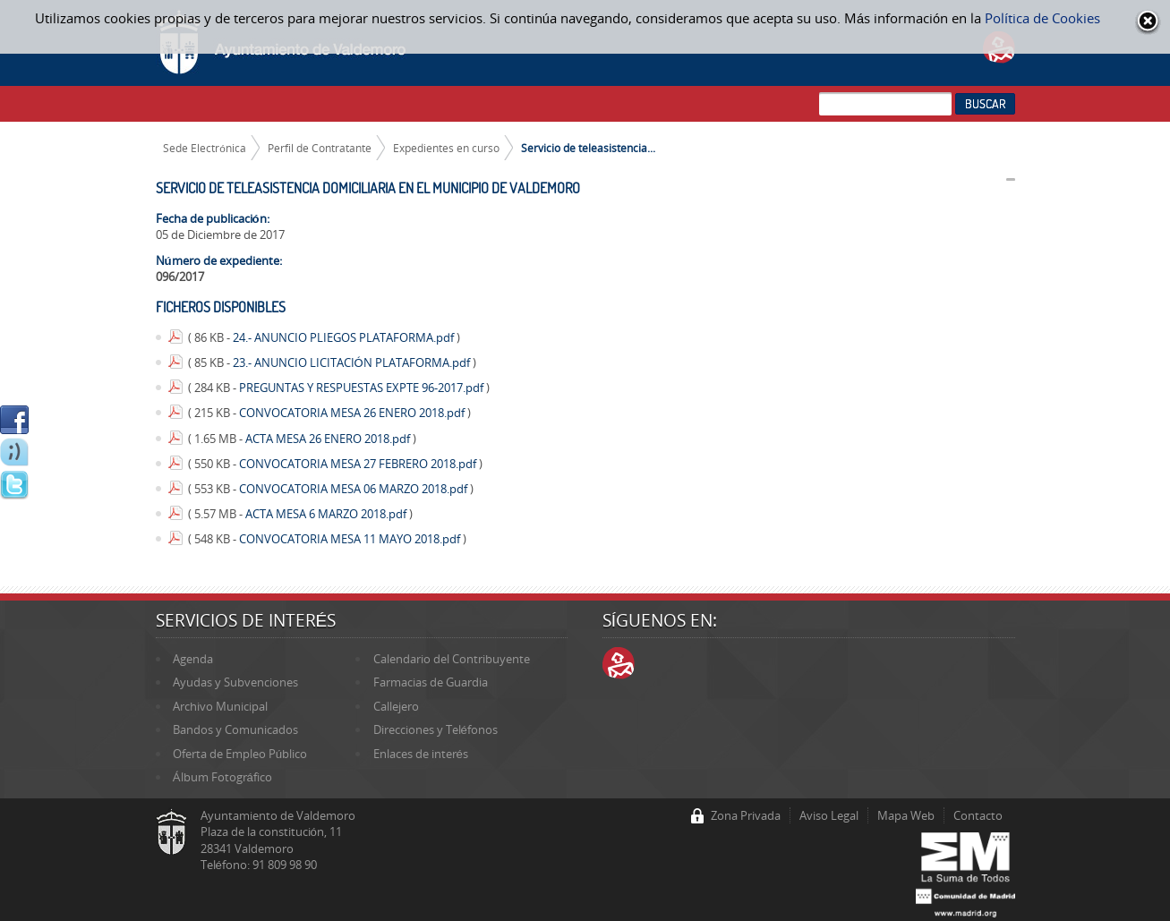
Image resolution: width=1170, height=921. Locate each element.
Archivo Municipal (220, 706)
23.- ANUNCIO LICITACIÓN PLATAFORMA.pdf (353, 362)
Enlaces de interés (420, 754)
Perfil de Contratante (319, 148)
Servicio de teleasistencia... (588, 148)
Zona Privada (746, 815)
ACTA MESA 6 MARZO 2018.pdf (327, 514)
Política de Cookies (1042, 18)
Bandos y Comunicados (235, 729)
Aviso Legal (828, 815)
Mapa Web (906, 815)
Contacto (978, 815)
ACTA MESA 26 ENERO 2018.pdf (329, 439)
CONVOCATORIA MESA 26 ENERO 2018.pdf (353, 413)
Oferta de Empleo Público (240, 754)
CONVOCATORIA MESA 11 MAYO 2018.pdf (351, 539)
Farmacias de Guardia (430, 682)
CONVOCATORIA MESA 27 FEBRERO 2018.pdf (359, 464)
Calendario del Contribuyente (451, 659)
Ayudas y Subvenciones (235, 682)
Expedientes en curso (446, 148)
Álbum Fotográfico (222, 777)
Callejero (396, 706)
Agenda (193, 659)
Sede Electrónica (204, 148)
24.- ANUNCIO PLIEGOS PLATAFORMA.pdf (345, 337)
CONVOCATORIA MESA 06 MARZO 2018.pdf (354, 489)
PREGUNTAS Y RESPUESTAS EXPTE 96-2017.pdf (362, 387)
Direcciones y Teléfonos (435, 729)
